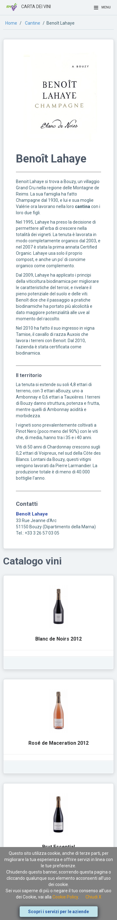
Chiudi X (93, 896)
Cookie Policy (65, 896)
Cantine (32, 23)
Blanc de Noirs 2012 (58, 639)
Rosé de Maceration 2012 (58, 743)
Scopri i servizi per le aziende (58, 911)
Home (11, 23)
